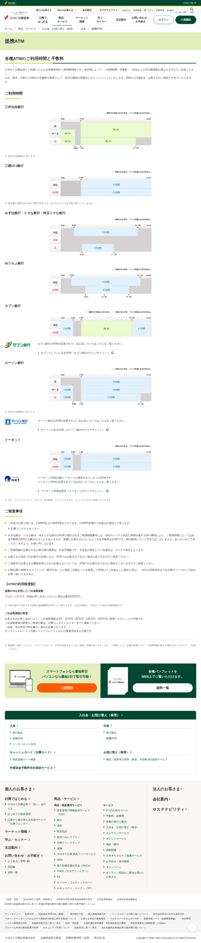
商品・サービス (65, 799)
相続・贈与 (112, 844)
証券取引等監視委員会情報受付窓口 (74, 899)
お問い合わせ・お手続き (22, 855)
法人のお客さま (166, 789)
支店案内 (11, 847)
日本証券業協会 (104, 899)
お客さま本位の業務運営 (93, 918)
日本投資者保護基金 (127, 899)
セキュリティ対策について (56, 927)
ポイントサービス (116, 838)
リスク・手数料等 (156, 10)
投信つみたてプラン (68, 837)
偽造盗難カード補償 (24, 759)
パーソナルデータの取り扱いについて (130, 914)
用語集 (11, 866)
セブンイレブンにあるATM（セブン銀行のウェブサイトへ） (75, 352)
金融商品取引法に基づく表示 (46, 923)
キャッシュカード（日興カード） (31, 752)
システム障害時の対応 (16, 923)
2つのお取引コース (117, 810)
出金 (106, 725)
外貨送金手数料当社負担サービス (31, 767)
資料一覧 (13, 872)
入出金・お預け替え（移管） (99, 715)
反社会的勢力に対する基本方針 (168, 914)
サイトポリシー (12, 914)
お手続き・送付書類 (117, 861)
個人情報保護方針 (97, 914)
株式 (59, 820)
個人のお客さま (18, 789)
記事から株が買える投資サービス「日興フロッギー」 (27, 821)
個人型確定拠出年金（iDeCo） (74, 865)
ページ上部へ (192, 928)
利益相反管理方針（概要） (52, 914)
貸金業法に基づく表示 (85, 927)
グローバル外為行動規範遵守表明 (21, 927)
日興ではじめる (16, 799)
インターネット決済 (24, 744)
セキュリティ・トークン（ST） (75, 888)
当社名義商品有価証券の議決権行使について (123, 927)
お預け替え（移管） (116, 752)
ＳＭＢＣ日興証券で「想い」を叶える (27, 806)
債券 (59, 825)
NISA (60, 859)
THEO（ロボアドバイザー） (73, 871)
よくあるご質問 (17, 861)
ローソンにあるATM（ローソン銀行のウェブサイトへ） (73, 430)
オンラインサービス (117, 833)
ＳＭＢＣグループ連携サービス (124, 855)
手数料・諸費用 (115, 816)
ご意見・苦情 (11, 899)
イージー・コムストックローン (75, 882)
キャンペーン (113, 867)
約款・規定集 (72, 923)
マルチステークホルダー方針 (124, 918)
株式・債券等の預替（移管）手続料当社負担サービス (137, 759)
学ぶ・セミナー (16, 839)
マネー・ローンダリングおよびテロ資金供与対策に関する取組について (40, 918)
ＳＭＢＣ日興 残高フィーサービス (76, 854)
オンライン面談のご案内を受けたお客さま (125, 874)
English (170, 10)
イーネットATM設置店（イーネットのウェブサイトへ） (73, 491)
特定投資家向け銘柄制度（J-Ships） (148, 923)
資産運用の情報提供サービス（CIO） (73, 812)
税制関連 (111, 850)
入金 (12, 725)
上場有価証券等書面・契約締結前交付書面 (104, 923)
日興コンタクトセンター (25, 528)
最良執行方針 (76, 914)
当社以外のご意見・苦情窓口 (37, 899)
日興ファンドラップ (68, 842)
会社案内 (160, 799)
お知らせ (126, 10)
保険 (59, 848)
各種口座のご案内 (116, 821)
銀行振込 (18, 732)
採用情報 (137, 10)
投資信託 (62, 831)
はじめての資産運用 (19, 814)
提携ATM (18, 738)
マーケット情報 (16, 831)
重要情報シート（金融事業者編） (160, 918)
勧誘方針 (29, 914)
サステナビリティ (169, 809)
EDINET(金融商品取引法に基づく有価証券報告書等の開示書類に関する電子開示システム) (50, 904)
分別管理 (186, 918)
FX (58, 877)
